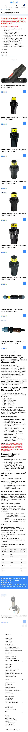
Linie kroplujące (8, 666)
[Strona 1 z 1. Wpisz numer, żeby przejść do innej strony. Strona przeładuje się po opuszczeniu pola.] (15, 61)
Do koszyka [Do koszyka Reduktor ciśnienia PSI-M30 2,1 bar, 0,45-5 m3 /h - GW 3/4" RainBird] (24, 220)
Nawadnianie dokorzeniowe (11, 669)
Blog (6, 686)
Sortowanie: (4, 53)
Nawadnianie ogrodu (10, 687)
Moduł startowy (8, 684)
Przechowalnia (8, 700)
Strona (12, 60)
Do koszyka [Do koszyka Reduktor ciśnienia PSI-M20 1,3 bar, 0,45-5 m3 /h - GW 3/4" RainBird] (24, 156)
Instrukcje (7, 689)
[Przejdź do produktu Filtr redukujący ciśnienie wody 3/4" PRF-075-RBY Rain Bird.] (14, 74)
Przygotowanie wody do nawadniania (14, 673)
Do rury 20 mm (8, 640)
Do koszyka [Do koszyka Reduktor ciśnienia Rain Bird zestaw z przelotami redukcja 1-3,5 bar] (24, 316)
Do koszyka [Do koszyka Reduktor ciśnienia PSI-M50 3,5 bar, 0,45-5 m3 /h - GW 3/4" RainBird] (24, 284)
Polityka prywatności (10, 726)
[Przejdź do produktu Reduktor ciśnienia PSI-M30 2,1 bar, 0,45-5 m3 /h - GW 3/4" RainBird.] (14, 202)
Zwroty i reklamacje (9, 724)
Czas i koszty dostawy (10, 709)
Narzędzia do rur (9, 644)
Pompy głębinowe (9, 675)
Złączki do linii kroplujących (11, 647)
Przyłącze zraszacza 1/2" (11, 657)
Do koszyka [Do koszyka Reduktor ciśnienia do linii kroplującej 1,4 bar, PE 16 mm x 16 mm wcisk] (24, 348)
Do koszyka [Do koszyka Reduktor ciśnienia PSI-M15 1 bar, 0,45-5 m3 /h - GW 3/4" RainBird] (24, 124)
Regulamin (7, 721)
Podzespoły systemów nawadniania (13, 650)
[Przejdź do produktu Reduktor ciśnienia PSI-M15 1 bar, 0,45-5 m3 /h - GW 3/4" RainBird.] (14, 106)
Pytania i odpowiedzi (10, 683)
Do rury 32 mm (8, 643)
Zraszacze (7, 667)
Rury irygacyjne (8, 664)
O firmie (7, 715)
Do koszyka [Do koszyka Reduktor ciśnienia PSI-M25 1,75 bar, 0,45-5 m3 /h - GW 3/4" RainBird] (24, 188)
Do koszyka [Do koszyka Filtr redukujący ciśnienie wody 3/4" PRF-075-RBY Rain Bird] (24, 92)
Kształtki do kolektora (10, 646)
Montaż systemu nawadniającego (13, 690)
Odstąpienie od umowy (10, 723)
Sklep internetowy (12, 730)
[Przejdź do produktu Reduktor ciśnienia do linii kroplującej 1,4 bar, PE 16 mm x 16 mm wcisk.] (14, 330)
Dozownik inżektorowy (10, 670)
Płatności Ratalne (9, 707)
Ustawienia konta (9, 698)
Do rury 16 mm (8, 638)
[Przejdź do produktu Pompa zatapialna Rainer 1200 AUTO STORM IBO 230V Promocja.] (14, 604)
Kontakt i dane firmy (10, 718)
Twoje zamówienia (9, 697)
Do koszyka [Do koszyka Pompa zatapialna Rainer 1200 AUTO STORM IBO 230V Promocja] (24, 622)
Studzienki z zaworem (10, 676)
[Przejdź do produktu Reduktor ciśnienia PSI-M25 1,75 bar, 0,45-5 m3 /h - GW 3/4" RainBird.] (14, 170)
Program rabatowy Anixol (11, 720)
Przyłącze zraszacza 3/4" (11, 658)
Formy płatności (8, 706)
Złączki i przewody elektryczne (12, 649)
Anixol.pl (5, 9)
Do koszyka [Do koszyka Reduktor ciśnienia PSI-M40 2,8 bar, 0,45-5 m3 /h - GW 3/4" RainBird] (24, 252)
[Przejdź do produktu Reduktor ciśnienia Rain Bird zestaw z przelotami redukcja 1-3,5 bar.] (14, 298)
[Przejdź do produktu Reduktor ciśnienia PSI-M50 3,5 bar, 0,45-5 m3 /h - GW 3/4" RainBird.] (14, 266)
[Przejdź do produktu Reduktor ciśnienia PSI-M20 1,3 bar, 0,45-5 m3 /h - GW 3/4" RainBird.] (14, 138)
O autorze (7, 717)
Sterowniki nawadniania (10, 672)
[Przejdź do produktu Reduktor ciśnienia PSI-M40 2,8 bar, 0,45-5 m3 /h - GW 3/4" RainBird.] (14, 234)
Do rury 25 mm (8, 641)
